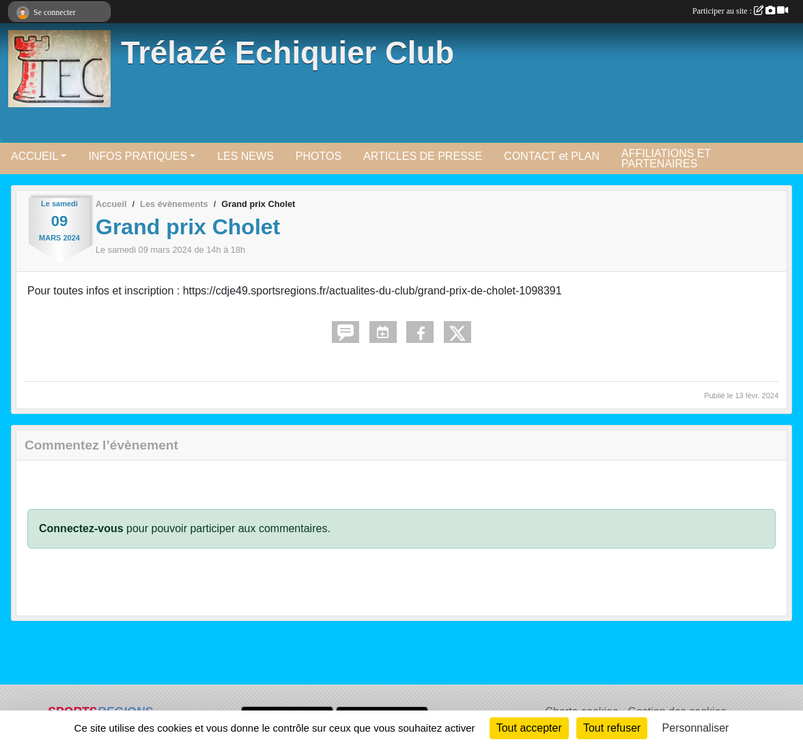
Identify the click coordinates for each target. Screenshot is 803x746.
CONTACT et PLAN (552, 156)
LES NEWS (245, 156)
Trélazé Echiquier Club (287, 53)
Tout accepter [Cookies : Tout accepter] (529, 728)
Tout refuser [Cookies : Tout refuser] (611, 728)
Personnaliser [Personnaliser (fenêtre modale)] (695, 728)
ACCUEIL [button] (34, 156)
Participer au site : (740, 11)
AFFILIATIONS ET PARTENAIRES (666, 158)
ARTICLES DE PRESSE (422, 156)
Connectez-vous (81, 528)
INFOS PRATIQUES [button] (137, 156)
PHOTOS (318, 156)
